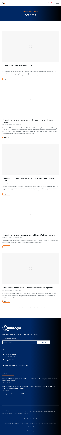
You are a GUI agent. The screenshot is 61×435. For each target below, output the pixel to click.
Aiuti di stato (44, 423)
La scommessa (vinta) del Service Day (17, 66)
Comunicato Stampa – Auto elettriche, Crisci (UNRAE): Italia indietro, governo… (28, 179)
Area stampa (52, 423)
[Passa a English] (33, 431)
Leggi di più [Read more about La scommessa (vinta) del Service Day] (6, 79)
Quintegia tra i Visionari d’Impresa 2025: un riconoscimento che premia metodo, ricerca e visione (29, 394)
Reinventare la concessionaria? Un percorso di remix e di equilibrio (27, 288)
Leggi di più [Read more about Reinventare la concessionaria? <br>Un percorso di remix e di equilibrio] (6, 301)
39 (26, 307)
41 (34, 307)
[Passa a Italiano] (48, 3)
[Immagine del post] (30, 46)
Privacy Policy (15, 423)
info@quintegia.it (9, 360)
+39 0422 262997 (11, 354)
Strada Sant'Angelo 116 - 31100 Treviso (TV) (16, 365)
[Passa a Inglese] (51, 3)
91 (44, 307)
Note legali (8, 423)
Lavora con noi (30, 426)
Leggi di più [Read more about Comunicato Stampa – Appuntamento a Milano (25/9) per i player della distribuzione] (6, 246)
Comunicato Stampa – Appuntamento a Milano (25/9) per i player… (28, 235)
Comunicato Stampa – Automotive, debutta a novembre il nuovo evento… (27, 121)
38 (22, 307)
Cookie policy (24, 423)
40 (30, 307)
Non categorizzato (7, 68)
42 (37, 307)
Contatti (5, 349)
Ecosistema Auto (6, 237)
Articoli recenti (6, 374)
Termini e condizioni (34, 423)
